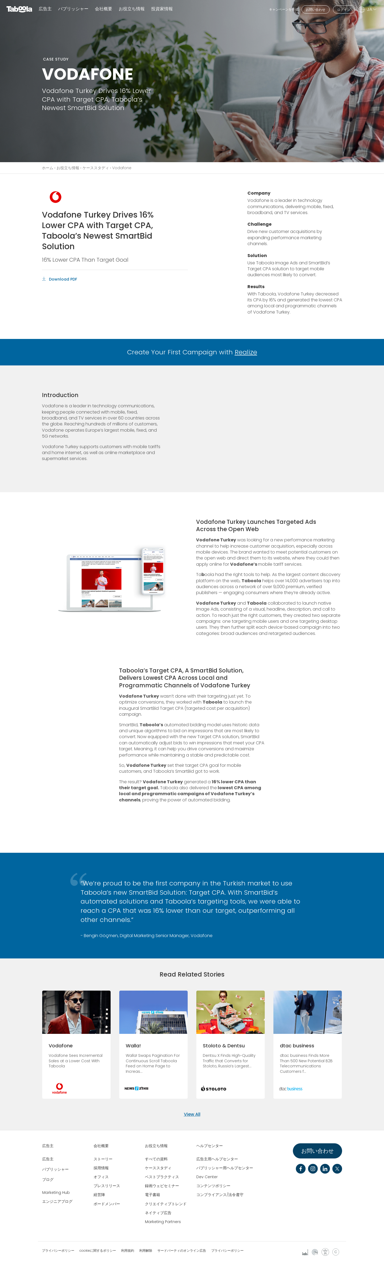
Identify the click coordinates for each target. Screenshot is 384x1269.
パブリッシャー (73, 9)
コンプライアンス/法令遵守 (219, 1194)
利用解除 (145, 1250)
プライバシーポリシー (58, 1250)
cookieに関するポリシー (98, 1250)
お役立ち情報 (68, 167)
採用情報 (101, 1167)
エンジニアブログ (57, 1201)
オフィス (101, 1176)
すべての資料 (156, 1159)
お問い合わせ (315, 9)
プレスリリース (107, 1185)
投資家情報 (162, 9)
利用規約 (127, 1250)
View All (192, 1114)
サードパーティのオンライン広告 (181, 1250)
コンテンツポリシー (213, 1185)
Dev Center (207, 1176)
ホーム (47, 167)
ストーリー (103, 1159)
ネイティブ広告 (158, 1212)
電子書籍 (152, 1194)
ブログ (48, 1179)
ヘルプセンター (209, 1145)
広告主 (45, 9)
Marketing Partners (163, 1221)
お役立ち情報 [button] (132, 9)
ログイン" (344, 9)
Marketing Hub (56, 1192)
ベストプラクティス (162, 1176)
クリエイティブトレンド (166, 1203)
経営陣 (99, 1194)
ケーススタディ (95, 167)
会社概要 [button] (103, 9)
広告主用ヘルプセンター (217, 1159)
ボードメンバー (107, 1203)
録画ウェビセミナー (162, 1185)
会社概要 (101, 1145)
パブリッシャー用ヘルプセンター (224, 1167)
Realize (246, 352)
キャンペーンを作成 (283, 9)
